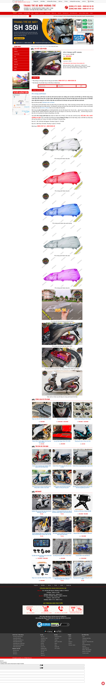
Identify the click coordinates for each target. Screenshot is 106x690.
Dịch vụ (60, 1)
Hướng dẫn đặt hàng (17, 638)
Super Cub (43, 655)
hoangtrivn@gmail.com (54, 619)
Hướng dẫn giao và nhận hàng (18, 643)
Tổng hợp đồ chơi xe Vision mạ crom (83, 441)
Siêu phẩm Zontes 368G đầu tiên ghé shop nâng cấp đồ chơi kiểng (62, 534)
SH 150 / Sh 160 (44, 650)
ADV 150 (42, 651)
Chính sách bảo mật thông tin (18, 645)
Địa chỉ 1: (40, 590)
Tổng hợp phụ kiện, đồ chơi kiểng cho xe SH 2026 (82, 578)
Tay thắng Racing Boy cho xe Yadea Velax (62, 555)
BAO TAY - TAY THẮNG (86, 651)
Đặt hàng (68, 58)
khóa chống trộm (83, 13)
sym (32, 13)
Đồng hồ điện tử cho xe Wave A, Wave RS (83, 533)
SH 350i (42, 643)
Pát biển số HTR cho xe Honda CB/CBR (82, 511)
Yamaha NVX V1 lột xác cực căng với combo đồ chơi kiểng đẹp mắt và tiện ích (62, 578)
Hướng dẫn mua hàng (75, 1)
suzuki (36, 13)
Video (91, 13)
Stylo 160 (42, 636)
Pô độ (83, 636)
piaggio (42, 13)
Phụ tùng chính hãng (86, 644)
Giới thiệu (42, 1)
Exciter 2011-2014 (58, 636)
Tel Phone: (49, 592)
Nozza (56, 643)
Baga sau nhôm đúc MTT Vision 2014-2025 (41, 419)
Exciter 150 (57, 646)
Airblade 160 (43, 639)
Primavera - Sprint (72, 645)
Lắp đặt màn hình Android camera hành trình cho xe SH (41, 556)
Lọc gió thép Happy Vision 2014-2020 (62, 441)
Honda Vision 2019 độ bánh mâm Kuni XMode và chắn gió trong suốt (62, 487)
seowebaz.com (20, 657)
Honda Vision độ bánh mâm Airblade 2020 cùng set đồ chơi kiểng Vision (41, 466)
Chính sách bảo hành (17, 646)
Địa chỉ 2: (41, 595)
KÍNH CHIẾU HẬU (85, 648)
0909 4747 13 (62, 80)
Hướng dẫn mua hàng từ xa (18, 639)
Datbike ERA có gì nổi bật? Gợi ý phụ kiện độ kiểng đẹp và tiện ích (41, 511)
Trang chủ (35, 1)
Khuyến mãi (68, 585)
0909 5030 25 (72, 80)
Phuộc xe (84, 646)
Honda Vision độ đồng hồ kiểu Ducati (83, 419)
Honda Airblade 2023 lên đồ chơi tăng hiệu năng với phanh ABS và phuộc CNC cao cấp (41, 534)
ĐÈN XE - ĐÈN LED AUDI (86, 649)
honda (15, 13)
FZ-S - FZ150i (57, 648)
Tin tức (66, 1)
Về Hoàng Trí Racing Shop (18, 636)
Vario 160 (42, 641)
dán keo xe (65, 13)
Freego (56, 639)
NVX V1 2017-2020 (58, 641)
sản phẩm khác (74, 13)
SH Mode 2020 (43, 648)
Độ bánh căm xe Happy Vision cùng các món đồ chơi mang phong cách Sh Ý (82, 487)
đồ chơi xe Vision (44, 107)
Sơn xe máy (84, 639)
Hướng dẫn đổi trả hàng (17, 641)
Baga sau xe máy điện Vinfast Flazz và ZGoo (41, 577)
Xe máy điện (27, 13)
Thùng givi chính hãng (86, 638)
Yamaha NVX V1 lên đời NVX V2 (83, 555)
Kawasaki (47, 13)
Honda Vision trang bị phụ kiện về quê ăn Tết (82, 466)
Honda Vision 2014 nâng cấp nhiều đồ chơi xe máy (62, 466)
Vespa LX (70, 641)
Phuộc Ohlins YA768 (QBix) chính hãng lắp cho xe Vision (41, 441)
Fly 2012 (70, 643)
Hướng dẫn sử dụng (51, 1)
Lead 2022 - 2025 (44, 638)
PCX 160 (42, 645)
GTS (69, 639)
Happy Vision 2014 (44, 46)
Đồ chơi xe (15, 652)
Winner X (42, 653)
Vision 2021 (43, 646)
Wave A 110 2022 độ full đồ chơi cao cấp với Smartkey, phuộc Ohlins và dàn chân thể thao (62, 511)
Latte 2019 (57, 638)
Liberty (70, 636)
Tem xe (59, 13)
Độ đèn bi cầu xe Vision (62, 419)
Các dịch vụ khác (85, 653)
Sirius (56, 645)
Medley (70, 638)
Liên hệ (83, 1)
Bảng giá (54, 13)
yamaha (20, 13)
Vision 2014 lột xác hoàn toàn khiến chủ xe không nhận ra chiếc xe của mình (41, 487)
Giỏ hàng (92, 1)
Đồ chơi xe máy (16, 650)
